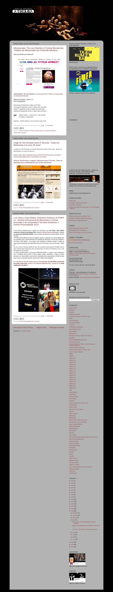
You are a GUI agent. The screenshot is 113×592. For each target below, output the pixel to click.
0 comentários (49, 125)
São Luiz (71, 452)
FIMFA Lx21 (72, 377)
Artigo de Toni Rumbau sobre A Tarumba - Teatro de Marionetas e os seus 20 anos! (36, 144)
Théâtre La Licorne (74, 464)
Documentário (73, 331)
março (74, 539)
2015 (72, 506)
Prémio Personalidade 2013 (26, 207)
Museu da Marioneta (74, 426)
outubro (75, 517)
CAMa (71, 318)
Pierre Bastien (73, 435)
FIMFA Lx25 (72, 386)
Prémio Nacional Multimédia (50, 232)
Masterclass (72, 415)
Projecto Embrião (73, 441)
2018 (72, 499)
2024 (72, 485)
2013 (72, 511)
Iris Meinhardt (72, 405)
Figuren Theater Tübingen (76, 352)
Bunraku (71, 312)
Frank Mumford (73, 392)
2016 (72, 504)
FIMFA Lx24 (72, 383)
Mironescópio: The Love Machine (78, 230)
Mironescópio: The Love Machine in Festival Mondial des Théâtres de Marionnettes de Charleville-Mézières (39, 49)
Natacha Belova (73, 428)
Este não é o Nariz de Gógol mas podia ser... (81, 218)
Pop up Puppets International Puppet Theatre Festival (83, 437)
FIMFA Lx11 (72, 360)
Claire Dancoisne (73, 320)
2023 (72, 487)
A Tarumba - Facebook (75, 205)
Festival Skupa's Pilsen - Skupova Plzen (79, 349)
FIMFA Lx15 (72, 368)
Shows (71, 454)
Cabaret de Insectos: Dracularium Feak (79, 216)
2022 (72, 490)
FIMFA (71, 354)
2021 (72, 492)
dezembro (75, 513)
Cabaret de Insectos (74, 314)
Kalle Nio (71, 411)
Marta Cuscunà (73, 413)
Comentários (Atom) (25, 331)
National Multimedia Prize (43, 263)
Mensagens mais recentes (23, 327)
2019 (72, 497)
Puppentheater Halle (74, 445)
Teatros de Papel (73, 460)
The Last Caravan (74, 462)
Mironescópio (17, 132)
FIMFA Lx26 (72, 200)
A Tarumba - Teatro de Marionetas (78, 202)
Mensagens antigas (57, 327)
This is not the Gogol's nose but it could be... (81, 232)
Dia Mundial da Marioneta (76, 327)
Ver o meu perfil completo (76, 242)
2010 (72, 546)
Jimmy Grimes (73, 407)
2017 (72, 501)
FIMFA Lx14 (72, 366)
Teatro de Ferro (73, 458)
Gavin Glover (72, 394)
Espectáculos (72, 333)
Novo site (71, 432)
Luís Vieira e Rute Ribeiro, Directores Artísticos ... (85, 529)
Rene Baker (72, 447)
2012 (72, 542)
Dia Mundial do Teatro (75, 329)
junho (74, 532)
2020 (72, 494)
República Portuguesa (83, 274)
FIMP (70, 390)
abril (74, 537)
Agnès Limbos (73, 307)
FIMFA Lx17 (72, 373)
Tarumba (23, 132)
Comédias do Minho (74, 322)
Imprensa (71, 400)
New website (72, 430)
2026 (72, 480)
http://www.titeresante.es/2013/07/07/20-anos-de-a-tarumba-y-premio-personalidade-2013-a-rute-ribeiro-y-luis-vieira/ (37, 156)
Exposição (72, 337)
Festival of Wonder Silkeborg (76, 347)
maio (74, 534)
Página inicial (41, 327)
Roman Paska (73, 449)
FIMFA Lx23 (72, 381)
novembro (75, 515)
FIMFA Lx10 (72, 358)
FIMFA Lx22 (72, 379)
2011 (72, 544)
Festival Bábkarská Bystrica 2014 (78, 339)
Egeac (98, 277)
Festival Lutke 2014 (74, 342)
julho (74, 520)
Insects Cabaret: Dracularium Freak (78, 228)
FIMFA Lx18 (72, 375)
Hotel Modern (72, 398)
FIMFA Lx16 (72, 371)
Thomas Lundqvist (74, 469)
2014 (72, 508)
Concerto (71, 325)
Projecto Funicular (74, 443)
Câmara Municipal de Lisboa (87, 277)
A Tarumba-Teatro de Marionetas (80, 240)
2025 (72, 483)
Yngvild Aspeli (73, 473)
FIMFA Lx (71, 356)
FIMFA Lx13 (72, 364)
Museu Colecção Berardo (76, 424)
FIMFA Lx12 (72, 362)
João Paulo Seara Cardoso (76, 409)
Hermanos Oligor (73, 396)
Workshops (72, 471)
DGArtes (76, 275)
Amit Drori (71, 310)
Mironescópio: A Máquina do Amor (78, 220)
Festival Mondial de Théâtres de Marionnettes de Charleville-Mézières (37, 130)
